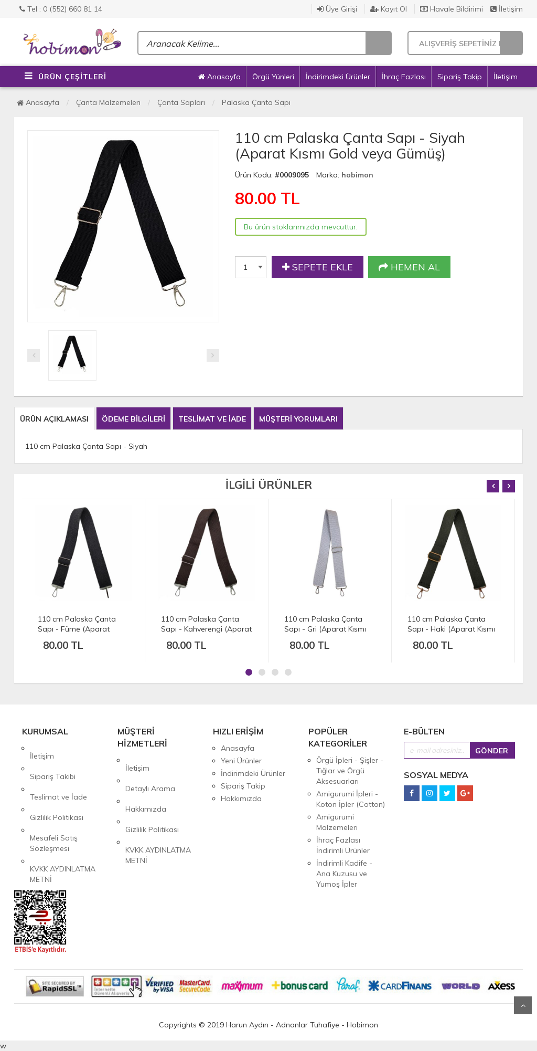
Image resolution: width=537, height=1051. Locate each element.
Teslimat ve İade (58, 773)
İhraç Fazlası (404, 76)
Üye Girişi (337, 9)
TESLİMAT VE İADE (212, 419)
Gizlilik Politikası (56, 786)
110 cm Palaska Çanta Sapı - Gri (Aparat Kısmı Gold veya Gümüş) (325, 629)
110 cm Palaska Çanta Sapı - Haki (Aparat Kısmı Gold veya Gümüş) (451, 629)
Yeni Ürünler (241, 760)
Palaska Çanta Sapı (256, 102)
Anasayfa (219, 76)
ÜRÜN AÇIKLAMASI (54, 419)
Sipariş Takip (459, 76)
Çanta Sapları (181, 102)
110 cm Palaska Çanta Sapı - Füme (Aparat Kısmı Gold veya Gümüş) (79, 629)
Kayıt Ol (388, 9)
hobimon (357, 175)
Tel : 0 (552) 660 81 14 (60, 9)
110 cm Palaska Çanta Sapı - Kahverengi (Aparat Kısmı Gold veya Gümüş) (206, 629)
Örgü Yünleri (273, 76)
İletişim (506, 9)
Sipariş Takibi (53, 760)
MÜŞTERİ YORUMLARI (298, 419)
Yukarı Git (523, 1005)
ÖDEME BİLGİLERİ (133, 419)
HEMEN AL (409, 267)
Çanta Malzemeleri (108, 102)
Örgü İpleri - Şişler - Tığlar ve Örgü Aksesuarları (349, 770)
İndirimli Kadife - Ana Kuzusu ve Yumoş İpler (344, 873)
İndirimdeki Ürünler (338, 76)
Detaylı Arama (150, 772)
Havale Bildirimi (451, 9)
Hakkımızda (145, 785)
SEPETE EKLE (317, 267)
